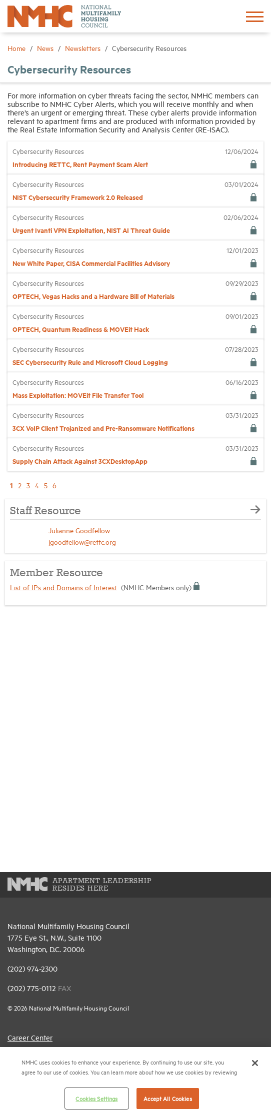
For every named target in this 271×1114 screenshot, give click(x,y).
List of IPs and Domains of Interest (63, 587)
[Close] (255, 1063)
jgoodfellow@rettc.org (82, 541)
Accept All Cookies (168, 1098)
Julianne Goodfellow (79, 530)
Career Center (30, 1037)
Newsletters (83, 47)
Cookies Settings (97, 1098)
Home (18, 47)
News (46, 47)
